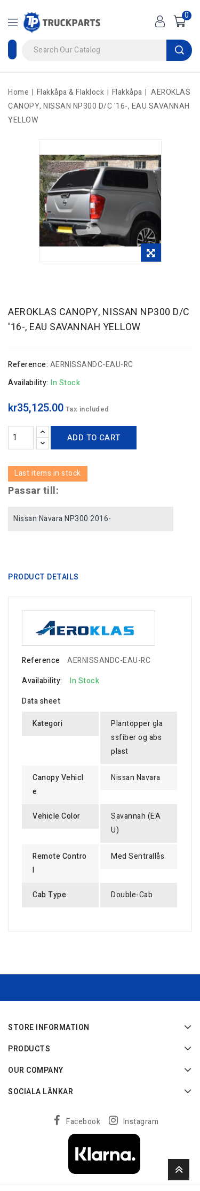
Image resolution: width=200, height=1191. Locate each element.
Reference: (28, 364)
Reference (41, 660)
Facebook (83, 1121)
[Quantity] (21, 437)
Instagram (141, 1121)
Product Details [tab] (43, 577)
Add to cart (93, 438)
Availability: (28, 382)
